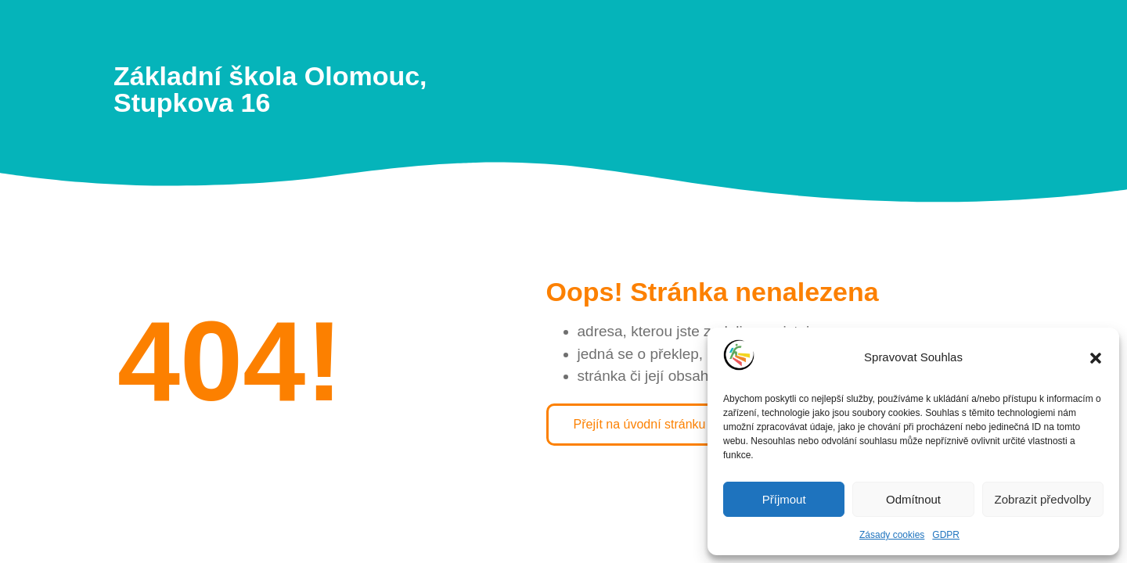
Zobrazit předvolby (1043, 499)
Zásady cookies (891, 534)
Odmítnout (913, 499)
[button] (1096, 358)
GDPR (946, 534)
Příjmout (784, 499)
